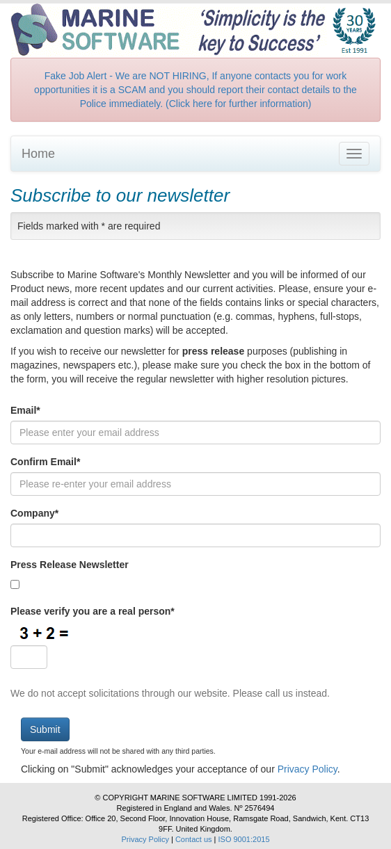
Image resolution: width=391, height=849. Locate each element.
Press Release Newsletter (69, 564)
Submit (45, 729)
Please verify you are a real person (92, 611)
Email (25, 410)
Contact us (193, 839)
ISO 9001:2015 (244, 839)
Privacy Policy (307, 769)
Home (38, 154)
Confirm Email (45, 461)
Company (34, 513)
